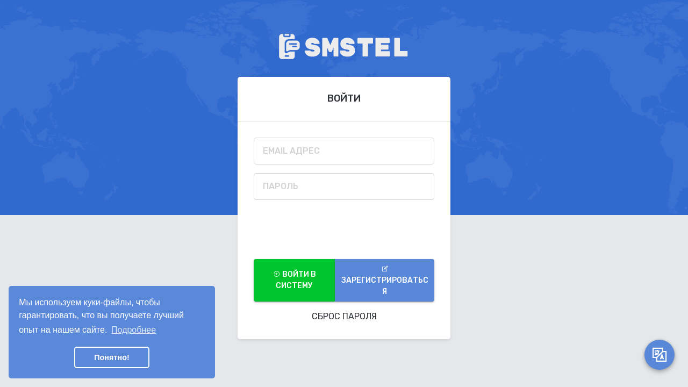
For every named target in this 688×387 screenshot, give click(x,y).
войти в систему (294, 280)
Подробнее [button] (133, 329)
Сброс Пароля (344, 316)
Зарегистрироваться (384, 280)
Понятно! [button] (112, 357)
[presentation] (335, 229)
